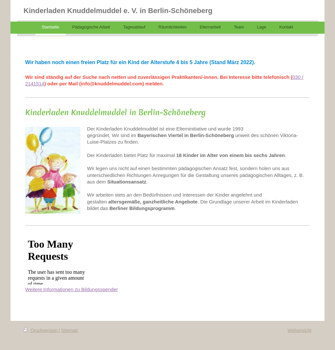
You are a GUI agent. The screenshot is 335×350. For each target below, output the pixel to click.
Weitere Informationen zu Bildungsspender (71, 289)
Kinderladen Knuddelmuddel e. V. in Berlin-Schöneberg (118, 11)
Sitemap (69, 330)
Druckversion (41, 330)
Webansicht (299, 330)
